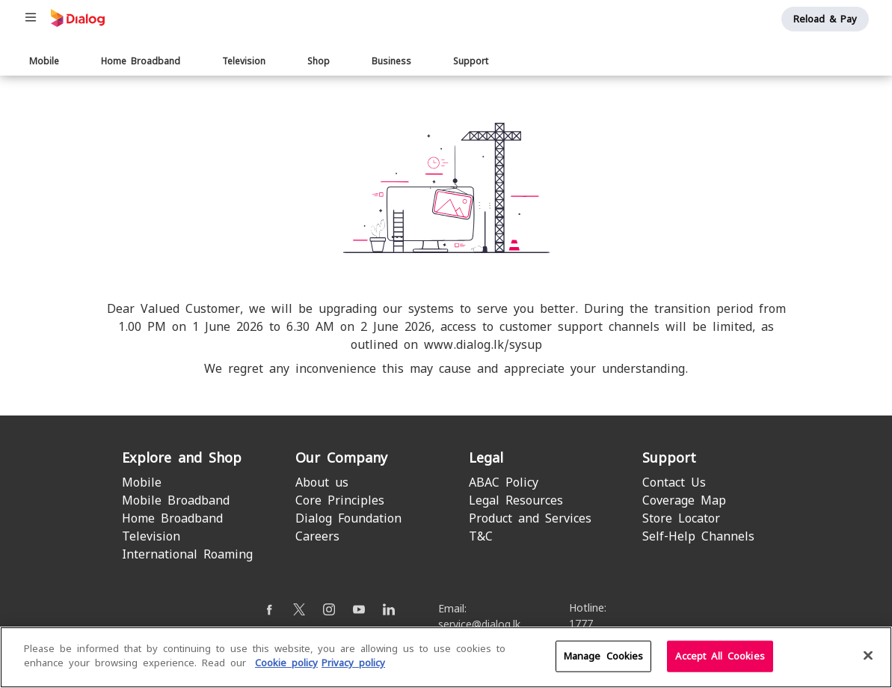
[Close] (868, 655)
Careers (317, 536)
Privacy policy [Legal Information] (353, 663)
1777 (581, 623)
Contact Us (674, 482)
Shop (318, 61)
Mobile (44, 61)
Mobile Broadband (176, 500)
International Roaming (187, 554)
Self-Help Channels (698, 536)
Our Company (341, 457)
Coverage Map (684, 500)
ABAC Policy (503, 482)
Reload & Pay (825, 19)
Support (470, 61)
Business (391, 61)
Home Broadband (140, 61)
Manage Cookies (604, 656)
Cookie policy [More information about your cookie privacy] (286, 663)
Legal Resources (516, 500)
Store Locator (681, 518)
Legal (486, 457)
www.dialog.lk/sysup (483, 345)
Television (243, 61)
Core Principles (339, 500)
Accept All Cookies (719, 656)
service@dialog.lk (479, 624)
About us (321, 482)
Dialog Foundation (348, 518)
